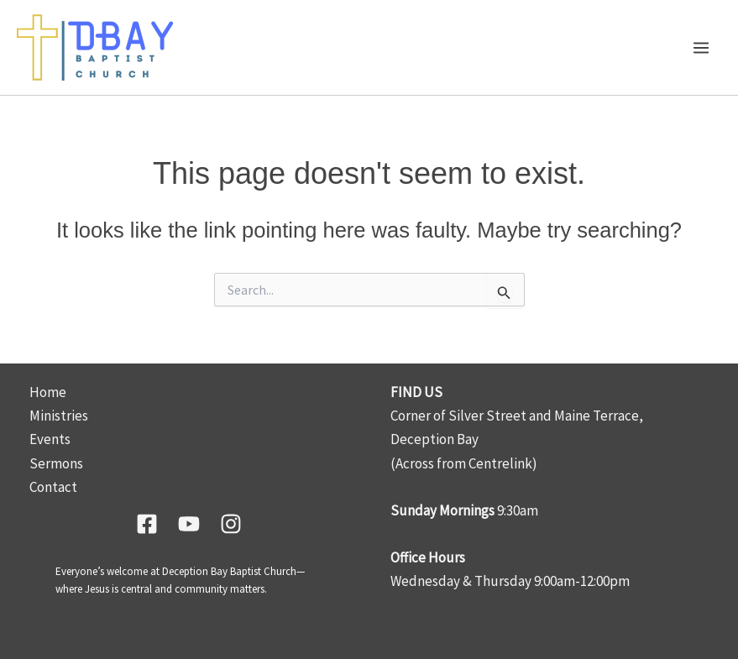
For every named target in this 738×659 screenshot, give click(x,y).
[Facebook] (147, 524)
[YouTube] (189, 524)
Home (47, 392)
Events (50, 439)
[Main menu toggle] (702, 48)
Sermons (56, 463)
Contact (53, 487)
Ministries (58, 415)
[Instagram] (231, 524)
